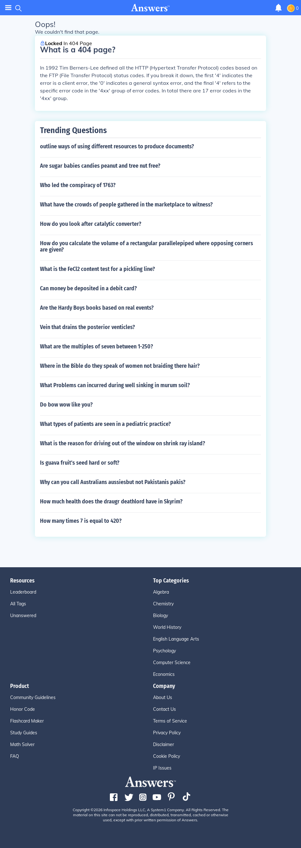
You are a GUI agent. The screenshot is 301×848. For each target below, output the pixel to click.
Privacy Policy (167, 733)
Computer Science (172, 662)
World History (167, 627)
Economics (164, 674)
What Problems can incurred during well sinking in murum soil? (115, 385)
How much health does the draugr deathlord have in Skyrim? (111, 501)
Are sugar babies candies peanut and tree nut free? (100, 165)
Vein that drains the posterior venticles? (87, 327)
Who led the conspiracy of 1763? (78, 185)
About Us (162, 697)
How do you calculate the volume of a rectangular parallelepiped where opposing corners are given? (146, 246)
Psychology (164, 651)
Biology (160, 615)
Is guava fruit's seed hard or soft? (79, 462)
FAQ (14, 756)
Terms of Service (170, 721)
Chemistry (163, 604)
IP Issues (162, 768)
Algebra (161, 592)
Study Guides (23, 733)
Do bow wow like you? (66, 404)
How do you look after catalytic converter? (90, 223)
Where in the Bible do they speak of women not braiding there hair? (120, 365)
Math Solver (22, 744)
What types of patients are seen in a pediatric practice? (105, 424)
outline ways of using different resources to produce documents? (117, 146)
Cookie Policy (166, 756)
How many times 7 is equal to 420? (81, 520)
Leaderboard (23, 592)
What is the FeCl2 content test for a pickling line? (97, 269)
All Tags (18, 604)
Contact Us (164, 709)
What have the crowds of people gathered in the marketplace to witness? (126, 204)
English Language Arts (176, 639)
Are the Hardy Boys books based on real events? (97, 307)
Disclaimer (163, 744)
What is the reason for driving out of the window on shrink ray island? (122, 443)
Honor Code (22, 709)
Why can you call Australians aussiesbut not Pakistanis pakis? (112, 482)
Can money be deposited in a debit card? (88, 288)
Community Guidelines (33, 697)
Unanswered (23, 615)
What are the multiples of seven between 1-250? (96, 346)
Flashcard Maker (27, 721)
